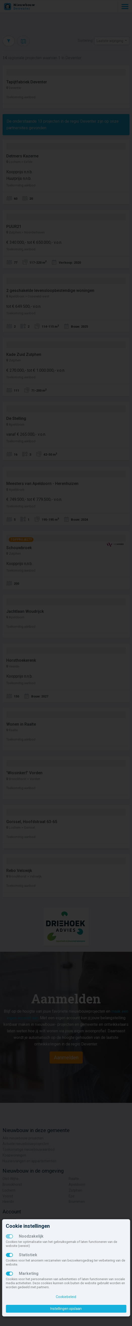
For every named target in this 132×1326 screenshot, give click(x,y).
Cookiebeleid (66, 1297)
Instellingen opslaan (66, 1309)
